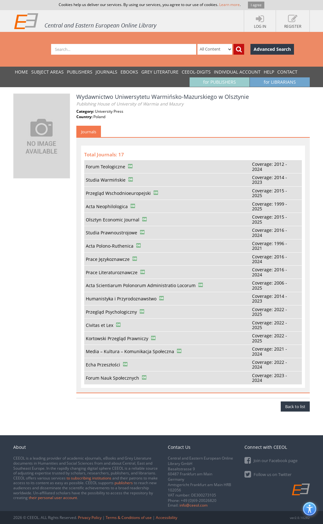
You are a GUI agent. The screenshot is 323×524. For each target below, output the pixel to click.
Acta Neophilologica (107, 206)
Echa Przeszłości (103, 365)
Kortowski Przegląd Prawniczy (117, 338)
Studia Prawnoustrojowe (111, 233)
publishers (124, 482)
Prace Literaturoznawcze (112, 272)
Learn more (229, 4)
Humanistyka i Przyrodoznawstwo (121, 299)
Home (21, 72)
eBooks (129, 72)
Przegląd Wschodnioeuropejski (118, 193)
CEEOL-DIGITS (196, 72)
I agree (256, 5)
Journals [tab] (88, 132)
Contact (287, 72)
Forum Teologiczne (105, 167)
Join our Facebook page (270, 460)
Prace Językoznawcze (108, 259)
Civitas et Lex (99, 325)
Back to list (295, 406)
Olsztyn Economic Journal (112, 220)
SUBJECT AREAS (47, 72)
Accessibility (166, 517)
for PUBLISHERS (219, 82)
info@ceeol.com (193, 505)
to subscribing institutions (89, 478)
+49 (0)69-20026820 (198, 500)
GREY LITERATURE (160, 72)
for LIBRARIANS (280, 82)
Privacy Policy (90, 517)
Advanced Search (272, 49)
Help (269, 72)
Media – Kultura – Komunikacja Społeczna (130, 351)
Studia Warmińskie (106, 180)
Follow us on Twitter (267, 474)
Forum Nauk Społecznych (112, 378)
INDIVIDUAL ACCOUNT (237, 72)
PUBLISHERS (79, 72)
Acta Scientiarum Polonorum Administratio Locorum (141, 285)
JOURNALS (106, 72)
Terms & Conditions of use (129, 517)
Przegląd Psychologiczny (111, 312)
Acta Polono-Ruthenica (109, 246)
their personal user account (53, 497)
